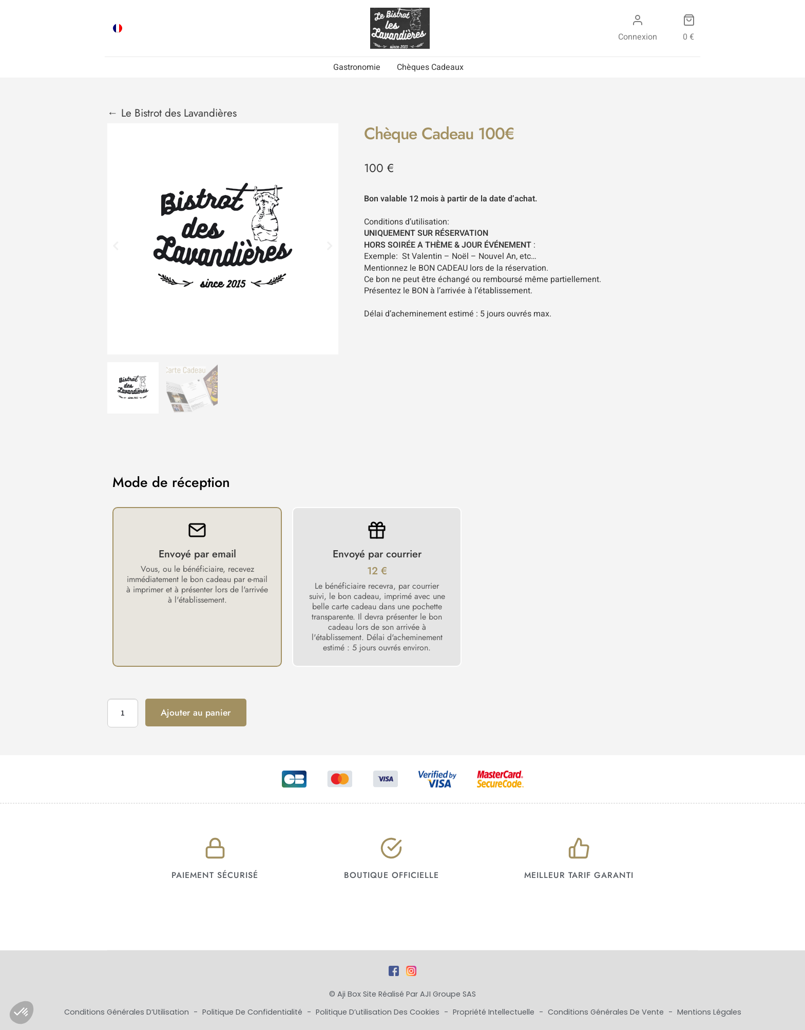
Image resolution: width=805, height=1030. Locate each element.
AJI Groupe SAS (448, 994)
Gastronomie (356, 67)
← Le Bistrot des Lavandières (172, 113)
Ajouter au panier (196, 712)
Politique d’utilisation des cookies (379, 1012)
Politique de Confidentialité (253, 1012)
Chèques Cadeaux (430, 67)
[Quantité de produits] (122, 713)
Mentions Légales (709, 1012)
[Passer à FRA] (117, 28)
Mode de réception (171, 482)
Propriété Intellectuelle (494, 1012)
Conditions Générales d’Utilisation (127, 1012)
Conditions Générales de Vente (607, 1012)
